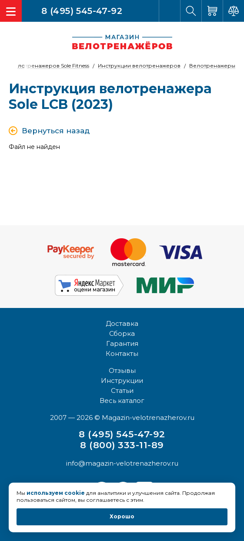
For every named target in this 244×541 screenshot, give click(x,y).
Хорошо (122, 516)
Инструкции (122, 380)
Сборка (122, 333)
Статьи (122, 390)
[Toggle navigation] (11, 11)
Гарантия (122, 343)
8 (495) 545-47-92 (81, 10)
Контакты (122, 353)
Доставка (122, 323)
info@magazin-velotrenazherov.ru (122, 463)
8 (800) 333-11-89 (122, 445)
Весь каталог (122, 400)
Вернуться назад (56, 131)
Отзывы (122, 370)
